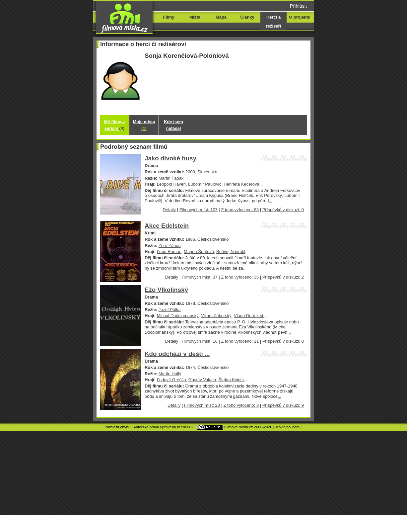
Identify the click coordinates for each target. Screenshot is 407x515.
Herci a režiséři (273, 22)
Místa (194, 17)
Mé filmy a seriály (114, 125)
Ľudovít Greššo (171, 379)
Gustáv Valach (202, 379)
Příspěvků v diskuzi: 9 (283, 405)
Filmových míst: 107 (198, 209)
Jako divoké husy (170, 158)
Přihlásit (298, 6)
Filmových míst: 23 (202, 405)
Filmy (168, 17)
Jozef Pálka (170, 309)
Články (247, 17)
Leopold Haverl (171, 184)
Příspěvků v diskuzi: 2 (283, 277)
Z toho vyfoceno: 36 (240, 277)
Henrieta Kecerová (241, 184)
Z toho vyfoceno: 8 (241, 405)
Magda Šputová (199, 251)
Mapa (221, 17)
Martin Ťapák (171, 178)
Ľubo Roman (169, 251)
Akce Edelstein (167, 225)
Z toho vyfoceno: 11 (240, 341)
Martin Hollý (170, 373)
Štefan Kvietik (231, 379)
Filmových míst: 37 (200, 277)
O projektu (299, 17)
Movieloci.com (287, 427)
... (270, 200)
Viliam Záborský (216, 315)
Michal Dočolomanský (178, 315)
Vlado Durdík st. (249, 315)
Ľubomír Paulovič (204, 184)
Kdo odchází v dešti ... (177, 353)
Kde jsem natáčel (173, 125)
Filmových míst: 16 (200, 341)
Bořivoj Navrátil (230, 251)
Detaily (169, 209)
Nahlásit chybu (118, 427)
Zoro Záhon (170, 245)
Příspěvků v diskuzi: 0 (283, 209)
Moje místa (144, 125)
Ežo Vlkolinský (166, 289)
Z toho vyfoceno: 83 (240, 209)
